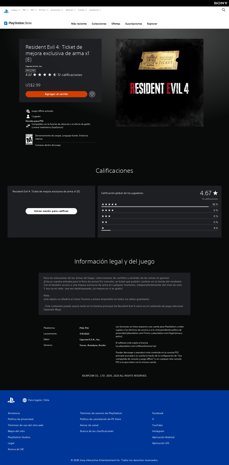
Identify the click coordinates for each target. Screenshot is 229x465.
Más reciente (79, 20)
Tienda (81, 10)
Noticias (69, 10)
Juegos (14, 10)
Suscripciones (133, 20)
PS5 (24, 10)
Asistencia (94, 10)
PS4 (32, 10)
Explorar (152, 20)
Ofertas (115, 20)
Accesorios (55, 10)
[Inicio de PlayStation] (6, 10)
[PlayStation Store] (18, 19)
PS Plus (42, 10)
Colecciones (99, 20)
